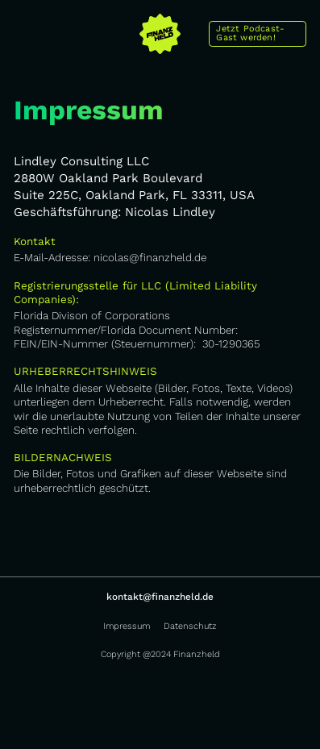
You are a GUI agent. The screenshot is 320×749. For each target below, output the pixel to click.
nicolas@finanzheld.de (150, 258)
